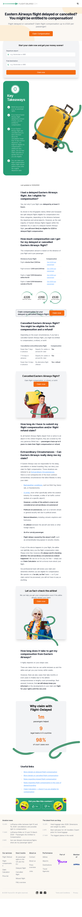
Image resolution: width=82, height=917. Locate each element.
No (47, 806)
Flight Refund (7, 857)
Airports (45, 861)
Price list (5, 876)
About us (32, 861)
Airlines (45, 857)
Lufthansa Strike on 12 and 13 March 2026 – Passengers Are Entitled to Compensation (23, 834)
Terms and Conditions (63, 893)
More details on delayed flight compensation (40, 772)
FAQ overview (21, 882)
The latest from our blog (52, 820)
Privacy (75, 893)
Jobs (31, 871)
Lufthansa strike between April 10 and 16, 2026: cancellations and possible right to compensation (24, 826)
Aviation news (7, 820)
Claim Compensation (41, 34)
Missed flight (20, 878)
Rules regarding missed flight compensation (40, 779)
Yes (35, 806)
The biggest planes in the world (62, 835)
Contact (32, 857)
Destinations (47, 865)
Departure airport (12, 51)
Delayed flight (21, 868)
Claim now (56, 313)
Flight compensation (7, 863)
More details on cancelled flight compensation (41, 776)
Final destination (12, 61)
